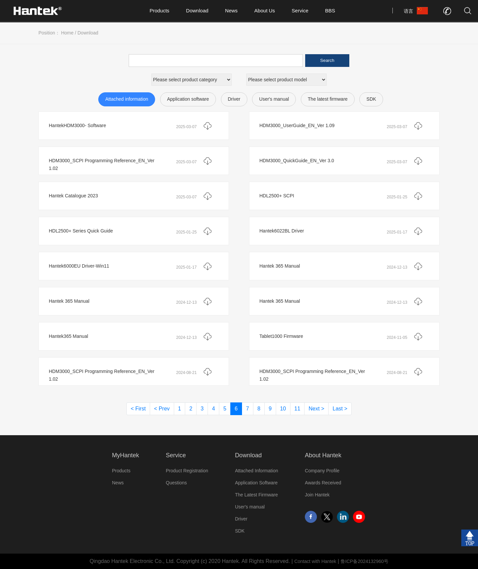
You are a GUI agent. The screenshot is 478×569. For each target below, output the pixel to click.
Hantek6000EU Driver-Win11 (79, 266)
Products (159, 10)
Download (197, 10)
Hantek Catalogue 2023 (73, 195)
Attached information (126, 99)
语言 (408, 11)
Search (327, 60)
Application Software (256, 482)
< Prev (162, 408)
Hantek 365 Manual (279, 266)
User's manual (274, 99)
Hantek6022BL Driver (281, 230)
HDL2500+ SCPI (276, 195)
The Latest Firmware (256, 494)
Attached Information (256, 470)
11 (297, 408)
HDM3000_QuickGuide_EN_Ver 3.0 (296, 160)
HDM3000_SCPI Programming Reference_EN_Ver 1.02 (101, 164)
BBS (330, 10)
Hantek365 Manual (68, 336)
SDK (371, 99)
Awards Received (323, 482)
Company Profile (322, 470)
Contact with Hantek (315, 561)
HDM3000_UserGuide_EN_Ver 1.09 (297, 125)
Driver (234, 99)
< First (138, 408)
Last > (340, 408)
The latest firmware (328, 99)
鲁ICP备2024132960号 (364, 561)
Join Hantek (317, 494)
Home (67, 32)
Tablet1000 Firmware (281, 336)
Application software (188, 99)
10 (283, 408)
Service (300, 10)
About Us (264, 10)
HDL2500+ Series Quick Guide (81, 230)
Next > (316, 408)
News (231, 10)
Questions (176, 482)
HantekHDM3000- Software (77, 125)
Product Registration (187, 470)
